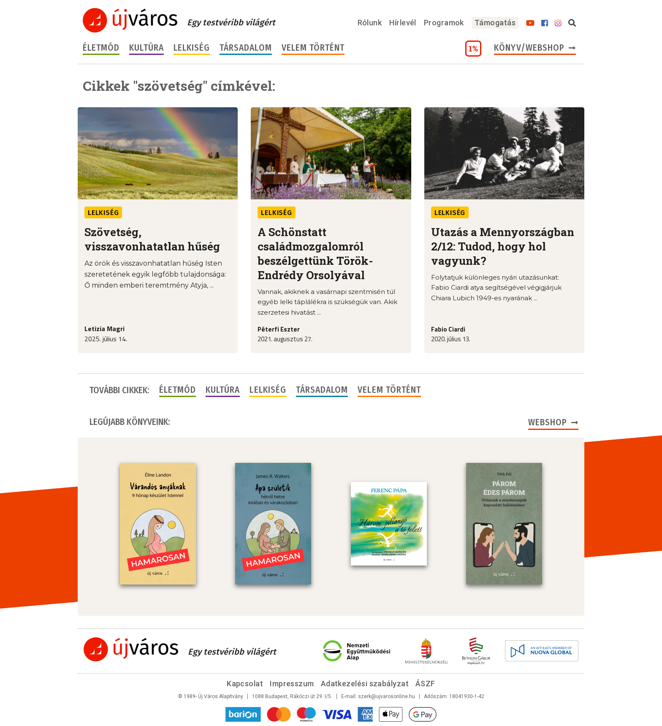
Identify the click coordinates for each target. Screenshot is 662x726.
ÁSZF (425, 683)
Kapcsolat (245, 683)
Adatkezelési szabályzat (365, 683)
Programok (444, 22)
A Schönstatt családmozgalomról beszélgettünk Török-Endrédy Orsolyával (315, 253)
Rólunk (370, 22)
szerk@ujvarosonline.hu (386, 696)
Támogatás (495, 22)
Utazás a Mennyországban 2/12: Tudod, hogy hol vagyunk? (502, 246)
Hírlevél (402, 22)
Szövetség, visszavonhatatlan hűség (152, 239)
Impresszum (292, 683)
